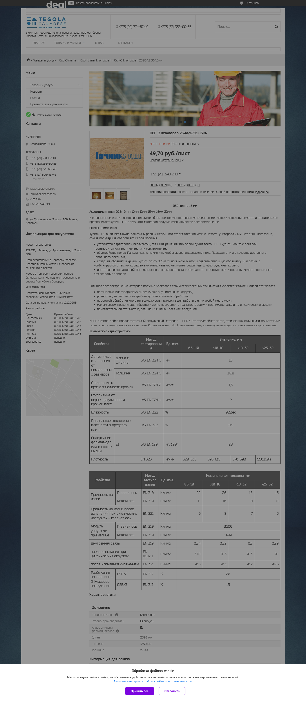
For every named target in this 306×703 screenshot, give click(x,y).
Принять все (139, 691)
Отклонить (171, 691)
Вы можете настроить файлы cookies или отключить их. (152, 681)
